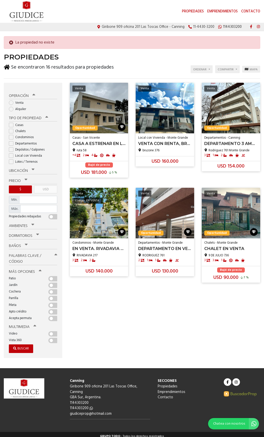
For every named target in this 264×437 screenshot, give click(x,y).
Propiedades (193, 11)
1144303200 (81, 405)
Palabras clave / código (33, 255)
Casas (18, 122)
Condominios (23, 134)
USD (46, 186)
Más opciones (25, 268)
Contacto (250, 11)
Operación (22, 93)
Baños (18, 243)
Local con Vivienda (27, 153)
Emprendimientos (222, 11)
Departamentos (24, 140)
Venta (18, 100)
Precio (18, 178)
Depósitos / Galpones (28, 146)
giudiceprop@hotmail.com (91, 410)
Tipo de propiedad (28, 115)
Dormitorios (24, 233)
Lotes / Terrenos (25, 159)
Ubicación (21, 168)
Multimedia (22, 324)
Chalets (19, 128)
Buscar (21, 345)
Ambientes (21, 223)
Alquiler (19, 106)
